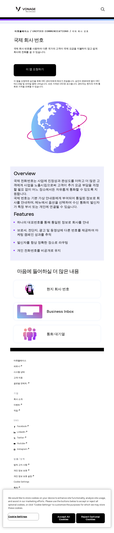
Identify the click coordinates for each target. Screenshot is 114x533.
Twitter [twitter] (20, 438)
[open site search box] (103, 9)
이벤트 (17, 405)
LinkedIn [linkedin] (21, 432)
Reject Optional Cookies (90, 518)
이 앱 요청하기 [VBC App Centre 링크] (35, 69)
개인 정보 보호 (20, 470)
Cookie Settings (21, 482)
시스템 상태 (19, 372)
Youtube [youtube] (21, 443)
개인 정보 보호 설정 (23, 476)
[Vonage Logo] (25, 9)
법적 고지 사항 (20, 465)
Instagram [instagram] (22, 449)
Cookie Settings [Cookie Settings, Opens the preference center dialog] (17, 516)
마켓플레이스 (20, 360)
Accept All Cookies (63, 518)
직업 (16, 410)
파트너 (17, 366)
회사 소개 (18, 399)
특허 (16, 487)
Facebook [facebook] (22, 426)
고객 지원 (18, 378)
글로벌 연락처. (20, 383)
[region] (57, 508)
